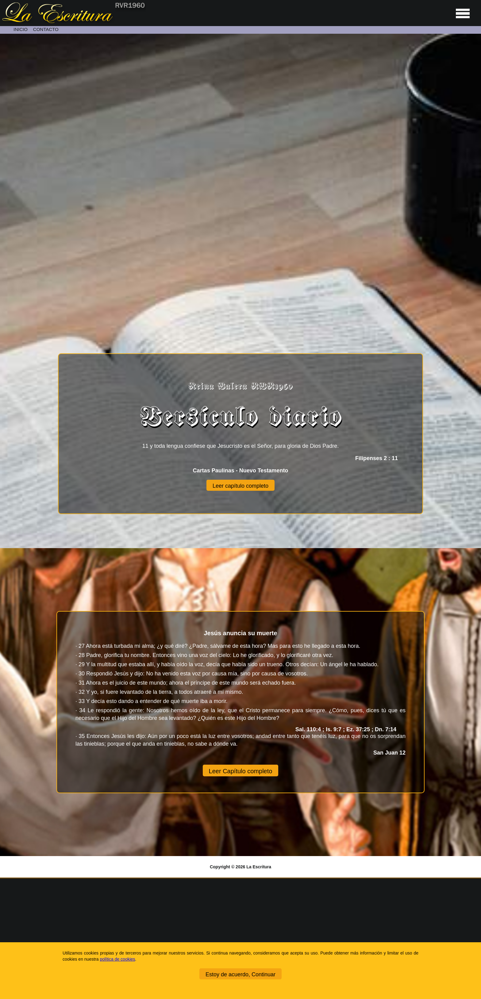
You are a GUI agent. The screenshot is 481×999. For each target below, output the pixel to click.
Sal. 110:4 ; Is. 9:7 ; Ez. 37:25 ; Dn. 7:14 (350, 729)
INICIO (20, 29)
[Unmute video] (240, 168)
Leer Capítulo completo (240, 771)
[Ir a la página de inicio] (73, 21)
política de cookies (117, 959)
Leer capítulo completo (240, 486)
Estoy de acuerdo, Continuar (240, 974)
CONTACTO (46, 29)
